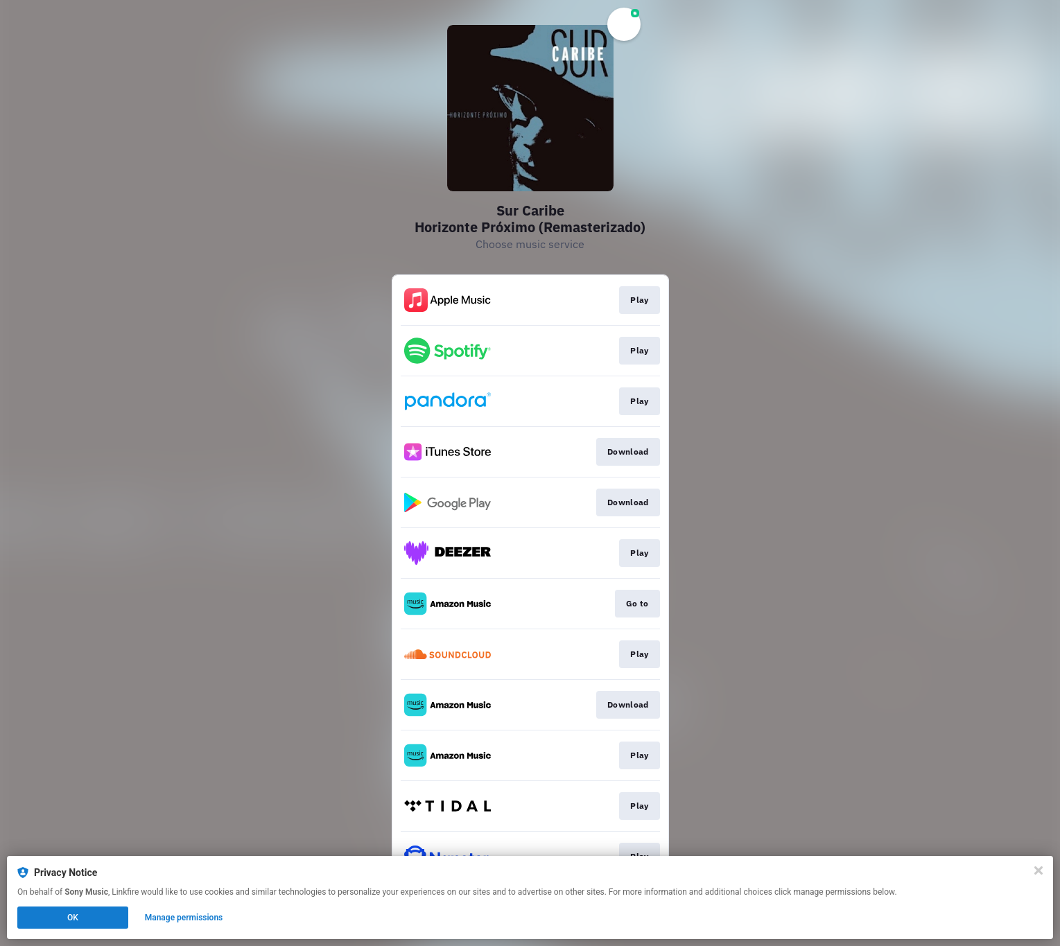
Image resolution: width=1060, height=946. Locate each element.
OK (72, 917)
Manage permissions (184, 917)
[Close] (1038, 870)
